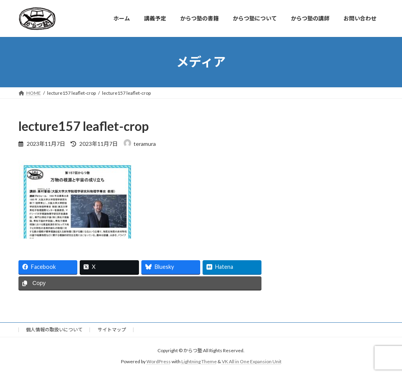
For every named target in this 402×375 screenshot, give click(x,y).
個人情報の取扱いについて (54, 330)
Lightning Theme (199, 361)
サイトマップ (112, 330)
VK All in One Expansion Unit (251, 361)
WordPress (158, 361)
